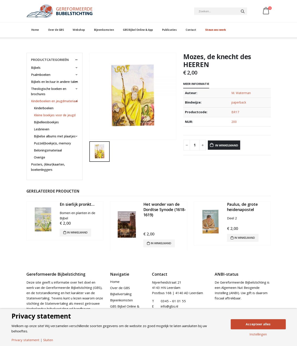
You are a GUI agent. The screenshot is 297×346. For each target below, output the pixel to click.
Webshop (79, 30)
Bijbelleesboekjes (46, 122)
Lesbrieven (42, 129)
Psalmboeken (40, 75)
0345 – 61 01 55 (173, 301)
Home (35, 30)
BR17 (235, 112)
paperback (238, 102)
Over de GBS (56, 30)
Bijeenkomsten (104, 30)
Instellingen (258, 334)
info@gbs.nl (169, 306)
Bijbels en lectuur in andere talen (54, 82)
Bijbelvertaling (121, 294)
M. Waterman (241, 93)
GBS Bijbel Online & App (138, 30)
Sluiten (48, 340)
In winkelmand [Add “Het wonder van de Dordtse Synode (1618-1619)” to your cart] (161, 243)
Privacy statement (25, 340)
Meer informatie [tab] (196, 84)
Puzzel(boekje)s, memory (52, 143)
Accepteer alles (258, 324)
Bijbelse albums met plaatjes (55, 136)
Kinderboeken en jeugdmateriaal (54, 101)
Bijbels (36, 68)
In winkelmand (233, 145)
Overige (39, 157)
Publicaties (169, 30)
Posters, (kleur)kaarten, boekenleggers (48, 167)
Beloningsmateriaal (48, 150)
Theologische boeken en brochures (48, 91)
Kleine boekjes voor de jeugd (55, 115)
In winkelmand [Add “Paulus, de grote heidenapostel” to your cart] (244, 238)
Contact (191, 30)
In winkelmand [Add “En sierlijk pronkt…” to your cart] (77, 232)
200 (234, 122)
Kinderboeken (44, 108)
